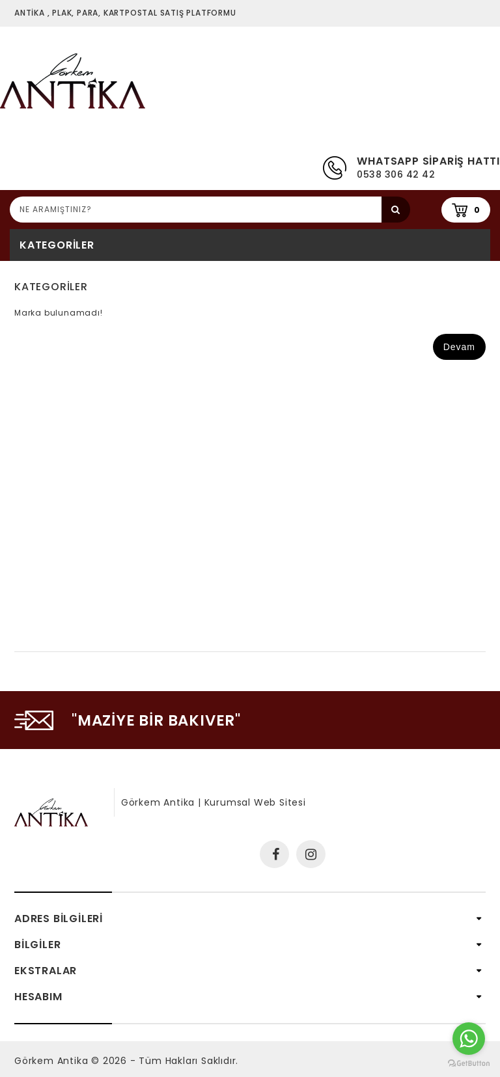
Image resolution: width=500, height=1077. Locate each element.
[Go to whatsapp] (468, 1038)
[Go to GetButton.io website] (469, 1063)
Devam (459, 347)
